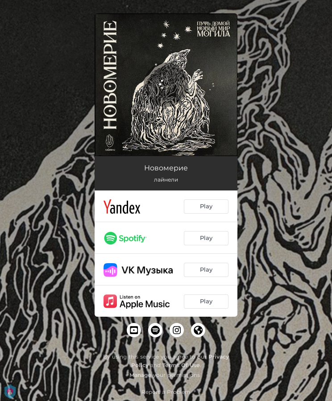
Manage (140, 375)
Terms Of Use (181, 365)
